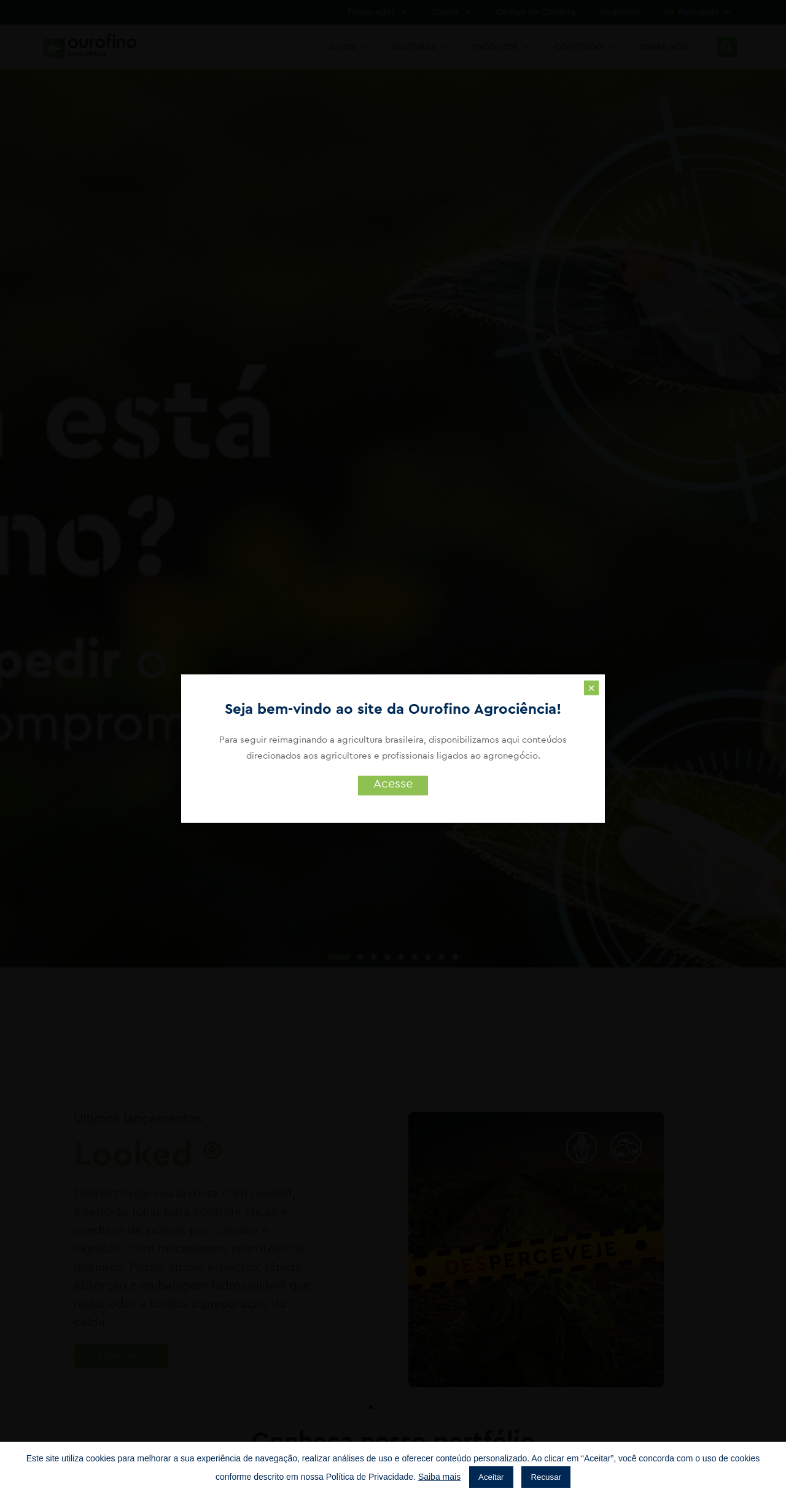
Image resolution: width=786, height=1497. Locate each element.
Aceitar (491, 1477)
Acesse (393, 784)
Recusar (546, 1477)
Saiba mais (439, 1477)
